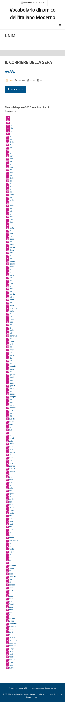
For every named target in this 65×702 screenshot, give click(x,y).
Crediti (12, 688)
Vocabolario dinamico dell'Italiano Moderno (32, 13)
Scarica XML (15, 89)
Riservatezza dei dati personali (43, 688)
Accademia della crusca (32, 2)
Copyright (23, 688)
